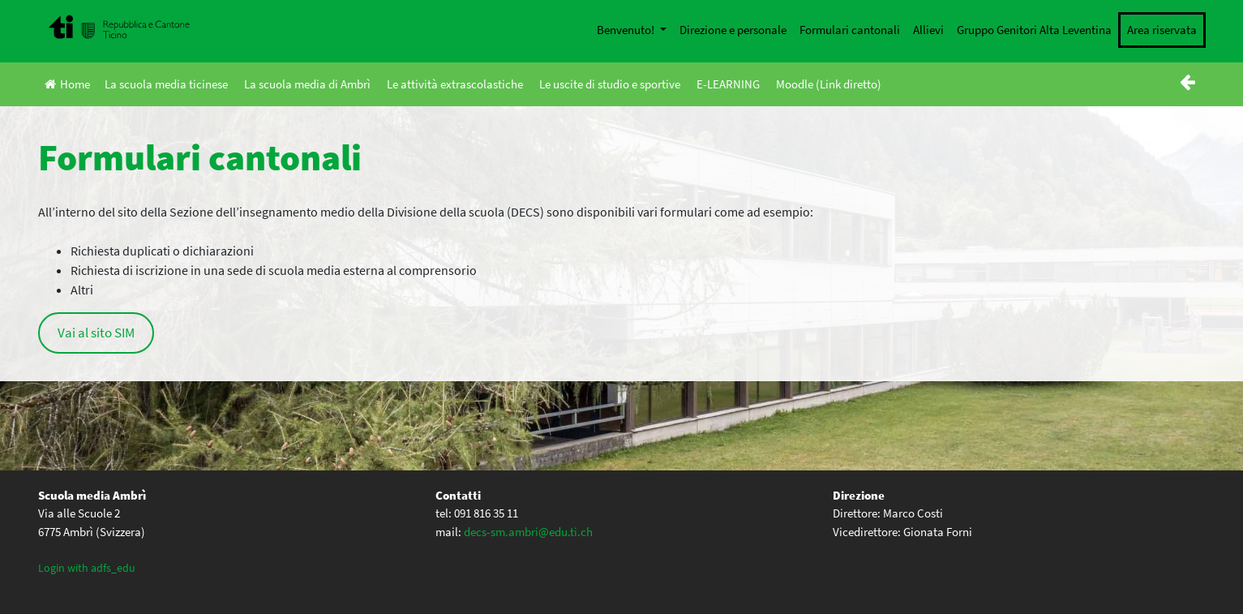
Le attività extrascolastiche (455, 84)
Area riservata (1162, 29)
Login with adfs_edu (86, 567)
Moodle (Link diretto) (828, 84)
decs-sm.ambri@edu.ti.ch (528, 531)
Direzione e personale (733, 29)
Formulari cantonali (849, 29)
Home (67, 84)
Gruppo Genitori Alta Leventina (1034, 29)
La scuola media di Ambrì (307, 84)
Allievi (928, 29)
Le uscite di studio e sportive (609, 84)
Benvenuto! (627, 29)
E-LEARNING (728, 84)
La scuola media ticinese (166, 84)
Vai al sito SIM (96, 332)
